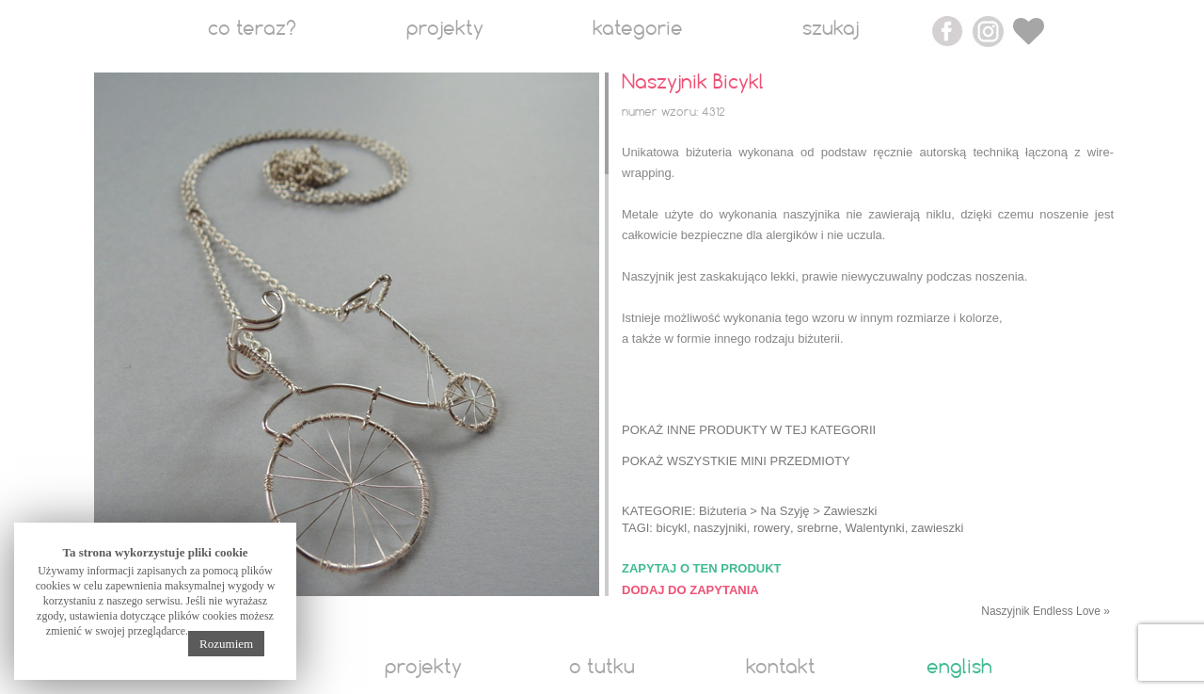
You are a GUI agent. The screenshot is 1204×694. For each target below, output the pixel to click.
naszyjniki (719, 528)
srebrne (817, 528)
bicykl (672, 528)
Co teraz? (252, 30)
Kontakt (781, 668)
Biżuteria (723, 511)
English (959, 668)
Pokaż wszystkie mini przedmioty (736, 461)
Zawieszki (850, 511)
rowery (771, 528)
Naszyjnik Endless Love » (1045, 611)
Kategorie (638, 30)
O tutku (602, 668)
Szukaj (830, 30)
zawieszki (937, 528)
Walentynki (875, 528)
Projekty (444, 30)
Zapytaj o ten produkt (702, 568)
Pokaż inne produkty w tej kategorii (749, 430)
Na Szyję (785, 511)
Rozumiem (226, 644)
